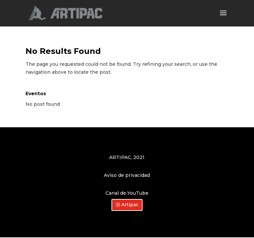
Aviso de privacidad (127, 175)
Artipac (130, 205)
